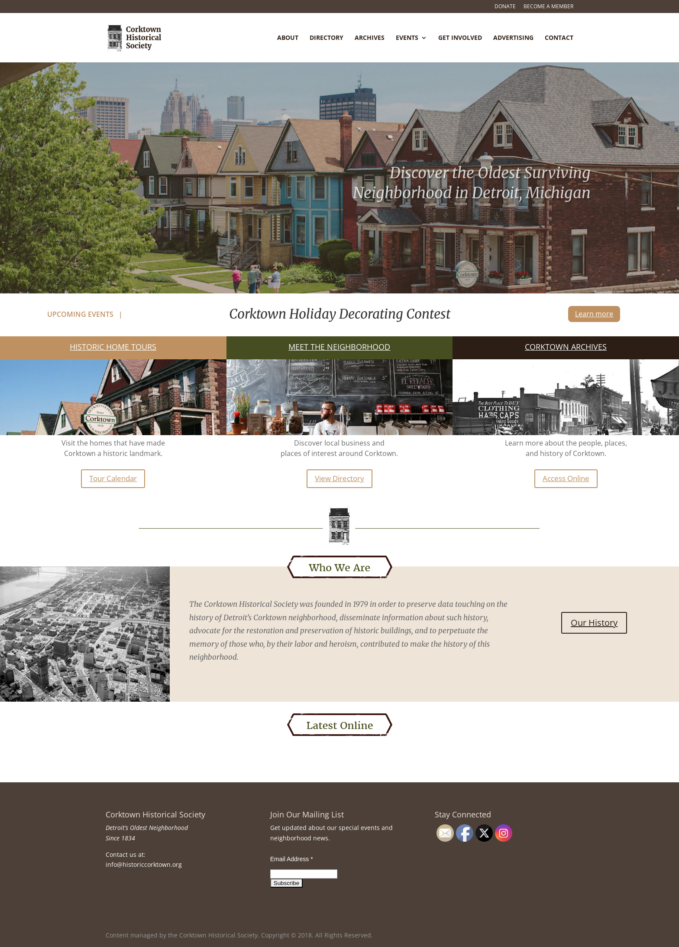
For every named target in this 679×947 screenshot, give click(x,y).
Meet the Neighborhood (339, 347)
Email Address (291, 859)
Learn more (594, 314)
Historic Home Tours (113, 347)
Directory (326, 38)
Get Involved (460, 38)
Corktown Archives (566, 347)
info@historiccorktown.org (144, 864)
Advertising (513, 38)
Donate (505, 7)
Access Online (566, 478)
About (287, 38)
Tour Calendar (113, 478)
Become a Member (548, 7)
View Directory (339, 478)
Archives (370, 38)
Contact (559, 38)
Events (407, 38)
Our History (594, 622)
